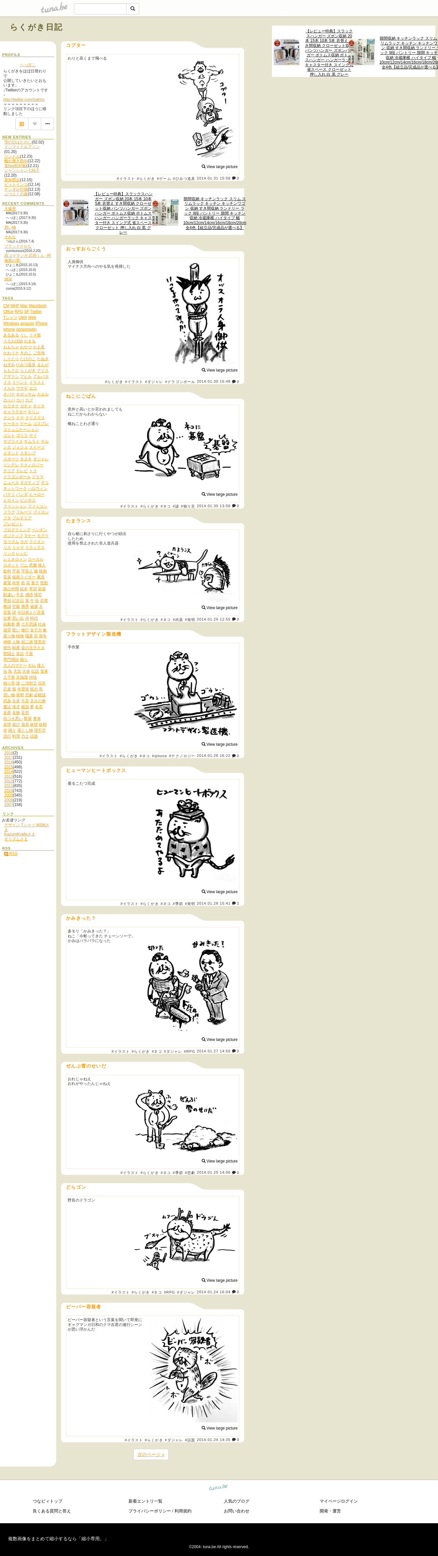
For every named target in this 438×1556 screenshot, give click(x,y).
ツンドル (12, 156)
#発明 (190, 620)
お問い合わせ (236, 1510)
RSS (10, 853)
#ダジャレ (154, 382)
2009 (8, 795)
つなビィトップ (47, 1501)
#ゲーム (164, 179)
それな (10, 237)
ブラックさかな (18, 246)
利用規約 (183, 1510)
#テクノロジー (182, 756)
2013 (8, 776)
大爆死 (10, 208)
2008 (8, 800)
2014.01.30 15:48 (213, 382)
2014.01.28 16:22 (213, 756)
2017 (8, 757)
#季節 (178, 904)
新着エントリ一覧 (145, 1501)
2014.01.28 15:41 (213, 903)
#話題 (190, 1440)
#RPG (189, 1051)
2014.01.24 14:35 (213, 1440)
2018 (8, 753)
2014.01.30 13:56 (213, 506)
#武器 (178, 620)
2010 (8, 790)
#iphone (159, 756)
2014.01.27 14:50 (213, 1051)
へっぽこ (28, 65)
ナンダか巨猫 (16, 189)
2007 (8, 804)
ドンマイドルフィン (22, 146)
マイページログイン (339, 1501)
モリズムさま (16, 839)
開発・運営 (330, 1510)
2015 (8, 767)
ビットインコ (16, 184)
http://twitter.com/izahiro (23, 99)
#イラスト (126, 179)
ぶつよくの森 (16, 194)
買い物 (10, 227)
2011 (8, 785)
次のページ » (151, 1454)
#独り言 (188, 506)
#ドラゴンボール (180, 382)
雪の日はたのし (18, 142)
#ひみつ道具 (184, 179)
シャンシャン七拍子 (22, 170)
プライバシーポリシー (149, 1510)
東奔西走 (12, 180)
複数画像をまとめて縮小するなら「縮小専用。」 (58, 1538)
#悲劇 (190, 1173)
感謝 (8, 279)
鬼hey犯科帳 (15, 165)
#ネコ (165, 506)
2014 (8, 771)
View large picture (220, 166)
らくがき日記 (36, 27)
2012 (8, 781)
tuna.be (218, 1488)
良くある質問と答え (52, 1510)
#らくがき (146, 179)
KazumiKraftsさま (19, 834)
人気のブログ (236, 1501)
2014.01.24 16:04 (213, 1292)
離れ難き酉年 (16, 161)
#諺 (176, 506)
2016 (8, 762)
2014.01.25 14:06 (213, 1173)
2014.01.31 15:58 (213, 178)
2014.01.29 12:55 (213, 619)
